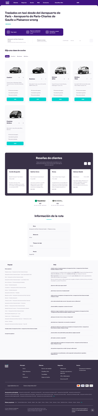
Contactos (46, 2)
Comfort (13, 56)
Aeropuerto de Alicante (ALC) (74, 392)
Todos (7, 56)
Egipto (39, 402)
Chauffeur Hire (57, 2)
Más (54, 396)
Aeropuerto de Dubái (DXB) (63, 392)
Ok (92, 410)
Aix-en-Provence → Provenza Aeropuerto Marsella (15, 282)
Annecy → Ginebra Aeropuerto (11, 290)
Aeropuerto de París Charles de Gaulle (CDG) (44, 394)
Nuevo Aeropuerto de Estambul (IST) (50, 392)
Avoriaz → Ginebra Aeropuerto (11, 284)
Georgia (78, 402)
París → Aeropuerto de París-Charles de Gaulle (14, 277)
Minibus (26, 56)
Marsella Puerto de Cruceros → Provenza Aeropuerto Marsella (17, 308)
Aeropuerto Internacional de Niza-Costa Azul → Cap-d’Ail (16, 324)
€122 (83, 99)
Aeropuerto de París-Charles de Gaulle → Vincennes (15, 303)
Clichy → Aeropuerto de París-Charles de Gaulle (14, 311)
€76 (15, 99)
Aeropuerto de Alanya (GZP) (24, 392)
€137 (15, 143)
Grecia (58, 402)
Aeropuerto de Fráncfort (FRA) (60, 394)
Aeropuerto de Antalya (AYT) (36, 392)
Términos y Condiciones (13, 408)
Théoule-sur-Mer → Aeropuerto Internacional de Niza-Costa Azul (17, 300)
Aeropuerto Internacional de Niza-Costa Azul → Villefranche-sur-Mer (18, 318)
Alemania (55, 402)
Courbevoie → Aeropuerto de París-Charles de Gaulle (15, 287)
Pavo (16, 402)
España (33, 402)
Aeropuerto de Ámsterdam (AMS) (73, 394)
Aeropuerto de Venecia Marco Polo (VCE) (28, 396)
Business (19, 56)
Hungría (74, 402)
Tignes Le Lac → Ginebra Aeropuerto (12, 316)
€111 (38, 99)
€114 (60, 99)
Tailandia (29, 402)
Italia (36, 402)
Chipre (50, 402)
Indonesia (70, 402)
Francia (43, 402)
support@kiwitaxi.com (12, 386)
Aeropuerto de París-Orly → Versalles (12, 292)
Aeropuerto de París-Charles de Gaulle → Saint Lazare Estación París (18, 274)
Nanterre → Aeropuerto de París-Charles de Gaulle (15, 305)
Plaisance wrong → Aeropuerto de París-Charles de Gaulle (16, 271)
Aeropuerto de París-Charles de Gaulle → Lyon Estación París (17, 279)
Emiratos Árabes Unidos (22, 402)
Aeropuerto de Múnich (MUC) (86, 394)
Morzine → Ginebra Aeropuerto (11, 297)
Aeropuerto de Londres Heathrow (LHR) (44, 396)
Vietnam (47, 402)
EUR (78, 2)
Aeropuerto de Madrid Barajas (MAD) (12, 394)
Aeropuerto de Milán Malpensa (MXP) (12, 396)
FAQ (38, 2)
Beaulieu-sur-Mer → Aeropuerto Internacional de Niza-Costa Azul (17, 295)
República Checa (64, 402)
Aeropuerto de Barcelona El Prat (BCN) (27, 394)
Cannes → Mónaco (8, 321)
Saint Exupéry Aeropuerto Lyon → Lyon (12, 313)
